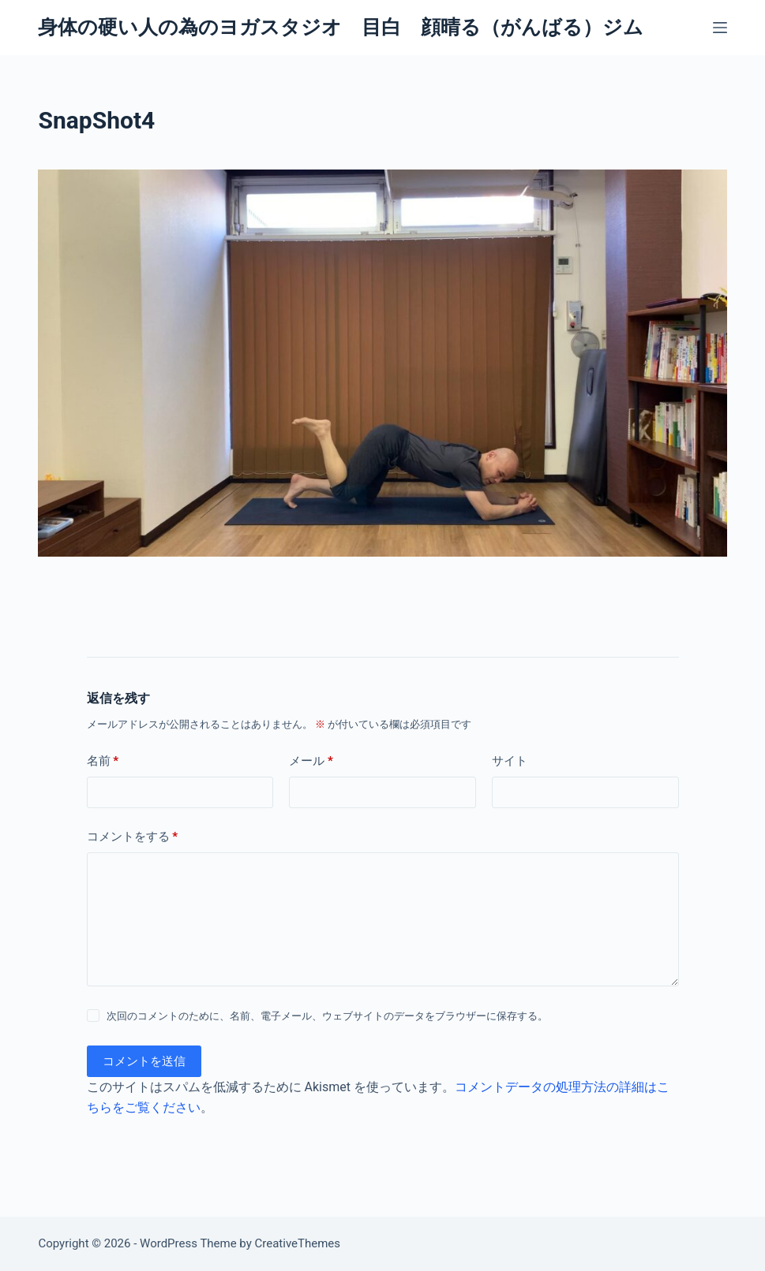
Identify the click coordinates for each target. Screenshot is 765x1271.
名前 (103, 761)
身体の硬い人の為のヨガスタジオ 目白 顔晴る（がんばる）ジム (340, 27)
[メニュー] (720, 27)
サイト (509, 761)
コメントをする (132, 837)
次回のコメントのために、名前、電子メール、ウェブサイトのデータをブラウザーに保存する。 (327, 1016)
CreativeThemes (298, 1243)
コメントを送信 (144, 1061)
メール (311, 761)
